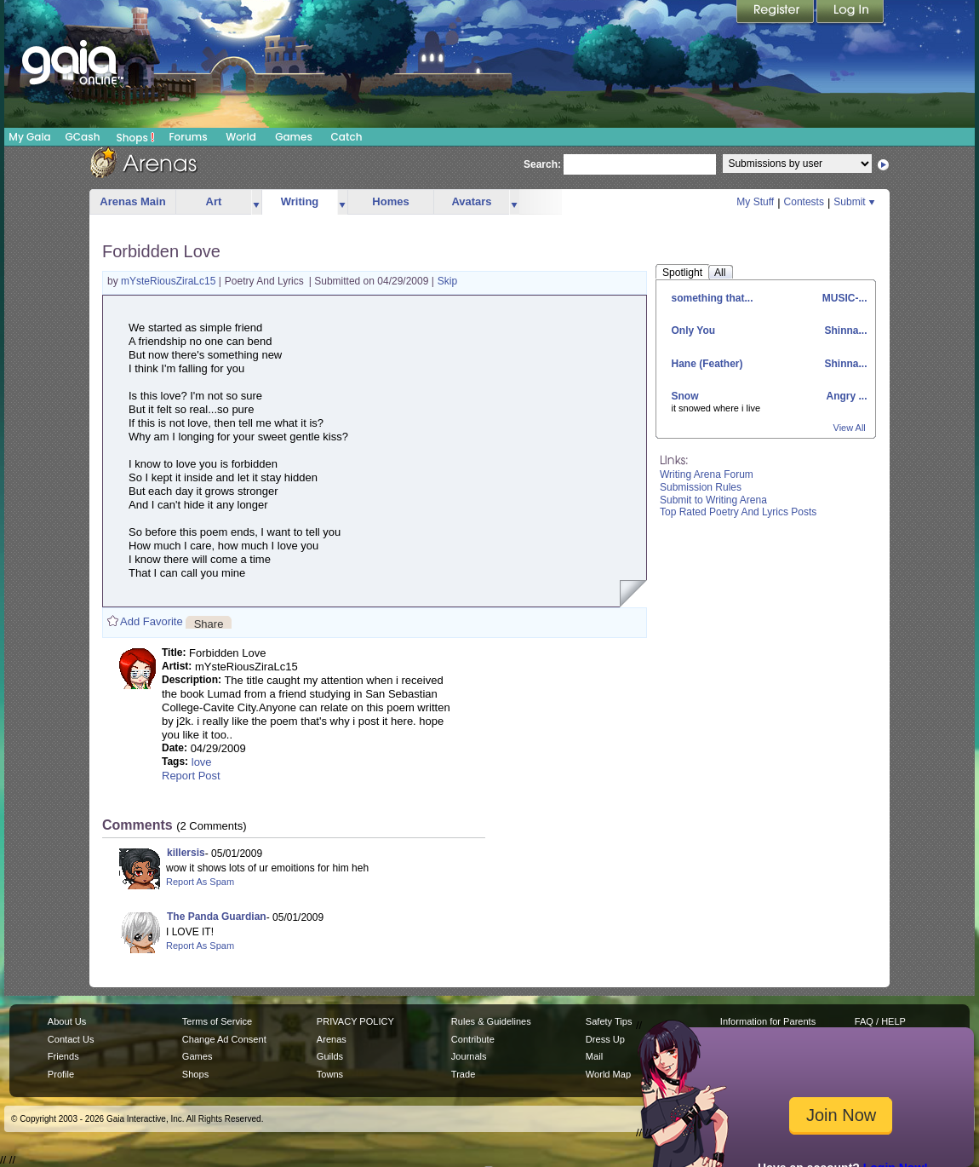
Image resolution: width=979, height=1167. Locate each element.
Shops (136, 137)
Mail (594, 1056)
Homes (390, 201)
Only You (694, 330)
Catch (347, 136)
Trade (463, 1074)
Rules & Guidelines (491, 1021)
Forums (188, 136)
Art (214, 201)
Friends (63, 1056)
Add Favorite (151, 621)
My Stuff (755, 202)
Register (776, 13)
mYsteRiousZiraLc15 (170, 281)
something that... (712, 298)
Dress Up (605, 1039)
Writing (300, 201)
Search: (542, 164)
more (256, 202)
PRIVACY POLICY (355, 1021)
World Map (608, 1074)
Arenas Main (132, 201)
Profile (61, 1074)
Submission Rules (700, 487)
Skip (447, 281)
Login (850, 13)
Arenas (331, 1039)
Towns (330, 1074)
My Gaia (29, 136)
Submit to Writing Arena (713, 500)
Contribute (473, 1039)
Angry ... (845, 396)
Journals (469, 1056)
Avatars (471, 201)
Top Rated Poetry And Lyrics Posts (738, 512)
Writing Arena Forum (706, 474)
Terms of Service (217, 1021)
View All (849, 428)
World (241, 136)
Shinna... (844, 330)
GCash (83, 136)
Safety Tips (609, 1021)
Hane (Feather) (707, 364)
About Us (67, 1021)
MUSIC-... (843, 298)
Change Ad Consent (224, 1039)
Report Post (191, 775)
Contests (804, 202)
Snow (685, 396)
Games (293, 136)
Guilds (330, 1056)
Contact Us (71, 1039)
